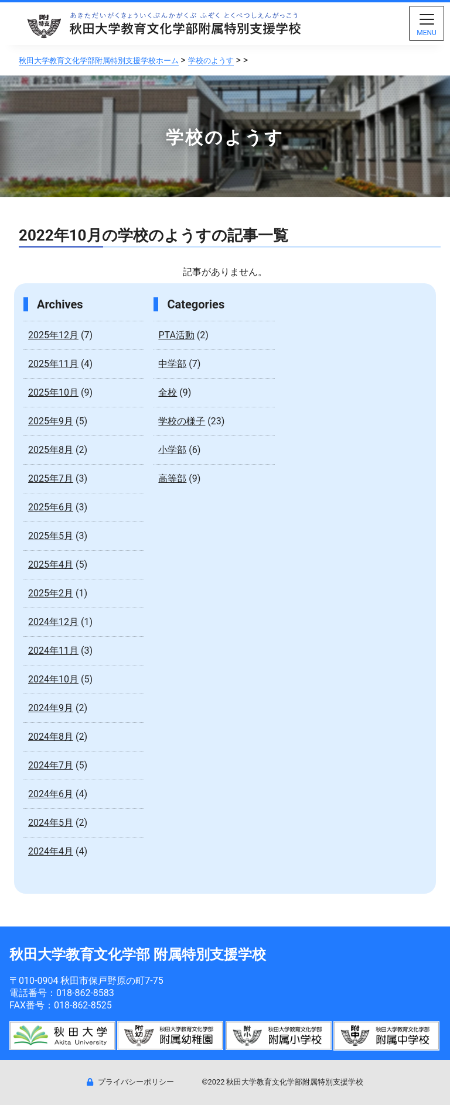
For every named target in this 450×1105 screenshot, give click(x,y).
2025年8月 (50, 449)
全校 (167, 392)
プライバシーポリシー (130, 1081)
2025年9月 (50, 421)
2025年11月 (53, 363)
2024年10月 (53, 679)
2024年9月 (50, 707)
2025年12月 (53, 335)
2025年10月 (53, 392)
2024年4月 (50, 851)
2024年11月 (53, 650)
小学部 (172, 449)
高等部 (172, 478)
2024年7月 (50, 765)
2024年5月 (50, 822)
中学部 (172, 363)
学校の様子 (181, 421)
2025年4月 (50, 564)
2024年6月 (50, 793)
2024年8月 (50, 736)
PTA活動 (176, 335)
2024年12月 (53, 621)
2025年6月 (50, 507)
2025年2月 (50, 593)
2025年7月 (50, 478)
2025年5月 (50, 535)
